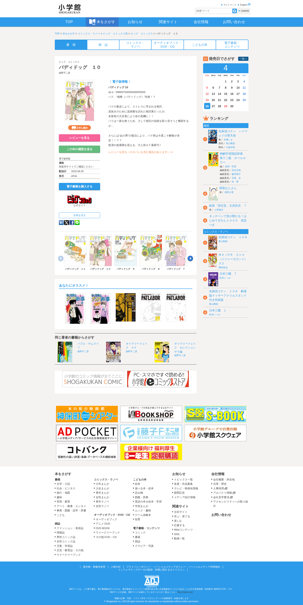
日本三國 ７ (228, 273)
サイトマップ (230, 5)
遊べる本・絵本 (144, 488)
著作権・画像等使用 (94, 566)
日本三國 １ (217, 310)
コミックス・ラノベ (89, 33)
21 (219, 100)
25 (244, 100)
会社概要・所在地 (224, 479)
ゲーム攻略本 (143, 515)
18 (244, 93)
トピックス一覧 (183, 479)
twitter (66, 222)
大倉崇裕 (230, 147)
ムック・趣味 (143, 510)
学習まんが (143, 506)
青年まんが (102, 492)
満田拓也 (223, 267)
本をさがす (69, 33)
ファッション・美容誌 (70, 528)
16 (232, 93)
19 (207, 100)
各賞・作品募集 (183, 483)
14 (219, 93)
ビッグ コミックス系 (115, 33)
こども (61, 515)
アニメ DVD (103, 523)
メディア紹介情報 (184, 497)
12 (207, 93)
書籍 (57, 479)
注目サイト (180, 511)
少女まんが (102, 488)
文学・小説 (63, 483)
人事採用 (218, 488)
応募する (179, 525)
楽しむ (178, 520)
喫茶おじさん (228, 188)
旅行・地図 (63, 492)
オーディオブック (106, 519)
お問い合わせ (221, 515)
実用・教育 (63, 501)
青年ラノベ (102, 501)
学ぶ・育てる (182, 516)
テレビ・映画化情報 (186, 488)
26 (207, 106)
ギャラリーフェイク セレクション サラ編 (186, 347)
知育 (137, 519)
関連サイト (180, 506)
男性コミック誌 (66, 537)
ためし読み (79, 127)
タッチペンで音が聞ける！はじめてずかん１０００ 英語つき (228, 220)
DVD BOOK (103, 528)
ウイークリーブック (69, 554)
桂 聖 (235, 181)
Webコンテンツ (183, 529)
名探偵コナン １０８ (233, 237)
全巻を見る (79, 215)
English (245, 5)
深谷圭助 (236, 170)
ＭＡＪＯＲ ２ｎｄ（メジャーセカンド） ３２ (234, 259)
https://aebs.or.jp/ (185, 592)
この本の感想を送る (79, 149)
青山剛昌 (230, 143)
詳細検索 (245, 11)
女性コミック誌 (66, 541)
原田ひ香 (229, 192)
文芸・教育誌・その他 (70, 550)
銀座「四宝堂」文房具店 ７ (228, 205)
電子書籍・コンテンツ (146, 528)
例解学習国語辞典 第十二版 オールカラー (233, 158)
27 (213, 106)
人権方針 (116, 566)
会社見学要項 (221, 497)
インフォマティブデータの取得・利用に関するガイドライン (151, 569)
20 (213, 100)
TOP (57, 33)
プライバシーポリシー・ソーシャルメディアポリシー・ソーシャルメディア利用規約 (173, 566)
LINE (77, 222)
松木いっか (225, 278)
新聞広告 (179, 492)
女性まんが (102, 497)
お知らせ (178, 474)
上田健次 (218, 209)
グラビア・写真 (144, 545)
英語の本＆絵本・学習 (148, 501)
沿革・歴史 (220, 483)
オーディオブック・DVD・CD (112, 514)
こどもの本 (139, 479)
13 (213, 93)
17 (238, 93)
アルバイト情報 (222, 492)
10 (238, 87)
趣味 (59, 497)
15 (225, 93)
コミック (140, 532)
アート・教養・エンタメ (71, 506)
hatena (61, 222)
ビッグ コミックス (142, 33)
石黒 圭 (236, 178)
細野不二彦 (64, 73)
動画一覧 (179, 538)
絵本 (137, 483)
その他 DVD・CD (106, 537)
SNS (177, 534)
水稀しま (228, 139)
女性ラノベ (102, 506)
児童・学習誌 (65, 545)
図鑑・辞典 (141, 497)
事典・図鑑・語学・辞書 (71, 510)
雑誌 (57, 523)
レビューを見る (79, 137)
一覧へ (243, 58)
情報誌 (61, 532)
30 (232, 106)
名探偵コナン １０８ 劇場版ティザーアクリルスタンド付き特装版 (228, 295)
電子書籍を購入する (79, 186)
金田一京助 (230, 166)
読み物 (139, 492)
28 (219, 106)
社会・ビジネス (66, 488)
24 (238, 100)
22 (225, 100)
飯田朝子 (236, 174)
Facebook (71, 222)
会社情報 (218, 474)
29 (225, 106)
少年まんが (102, 483)
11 (244, 87)
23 (232, 100)
